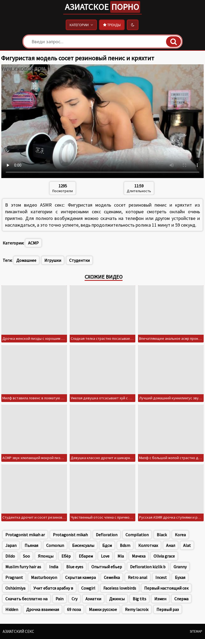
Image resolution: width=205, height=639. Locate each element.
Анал (170, 545)
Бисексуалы (83, 545)
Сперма (181, 598)
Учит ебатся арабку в (53, 588)
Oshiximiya (15, 588)
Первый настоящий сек (166, 588)
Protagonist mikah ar (25, 534)
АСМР (33, 243)
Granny (180, 566)
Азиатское (102, 7)
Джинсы (117, 598)
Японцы (45, 556)
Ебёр (66, 556)
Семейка (112, 577)
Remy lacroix (136, 609)
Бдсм (107, 545)
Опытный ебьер (106, 566)
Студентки (79, 260)
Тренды (112, 24)
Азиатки (93, 598)
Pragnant (14, 577)
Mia (120, 556)
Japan (11, 545)
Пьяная (31, 545)
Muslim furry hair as (23, 566)
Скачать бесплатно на (26, 598)
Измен (160, 598)
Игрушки (52, 260)
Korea (180, 534)
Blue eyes (74, 566)
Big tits (139, 598)
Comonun (55, 545)
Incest (161, 577)
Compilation (137, 534)
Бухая (180, 577)
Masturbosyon (44, 577)
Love (105, 556)
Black (162, 534)
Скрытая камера (80, 577)
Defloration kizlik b (147, 566)
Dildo (10, 556)
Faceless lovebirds (119, 588)
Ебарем (86, 556)
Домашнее (26, 260)
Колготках (148, 545)
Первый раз (167, 609)
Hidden (11, 609)
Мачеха (138, 556)
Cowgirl (88, 588)
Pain (60, 598)
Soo (26, 556)
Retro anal (137, 577)
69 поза (74, 609)
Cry (74, 598)
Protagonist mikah (70, 534)
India (53, 566)
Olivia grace (164, 556)
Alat (187, 545)
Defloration (106, 534)
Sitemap (196, 631)
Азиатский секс (18, 631)
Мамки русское (103, 609)
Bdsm (125, 545)
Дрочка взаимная (42, 609)
